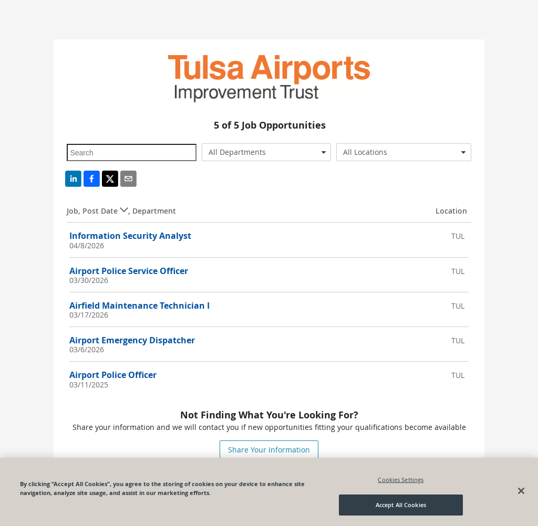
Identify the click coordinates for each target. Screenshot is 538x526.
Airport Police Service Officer (128, 271)
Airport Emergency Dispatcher (132, 340)
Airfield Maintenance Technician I (139, 305)
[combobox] (266, 152)
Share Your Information (269, 450)
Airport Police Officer (113, 375)
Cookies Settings (400, 479)
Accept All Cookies (401, 505)
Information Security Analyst (130, 235)
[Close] (521, 490)
